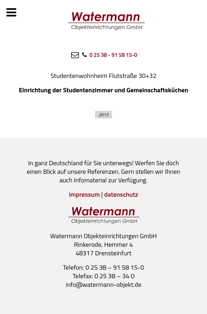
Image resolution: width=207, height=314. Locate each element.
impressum (84, 194)
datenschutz (121, 194)
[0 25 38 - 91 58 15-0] (109, 54)
